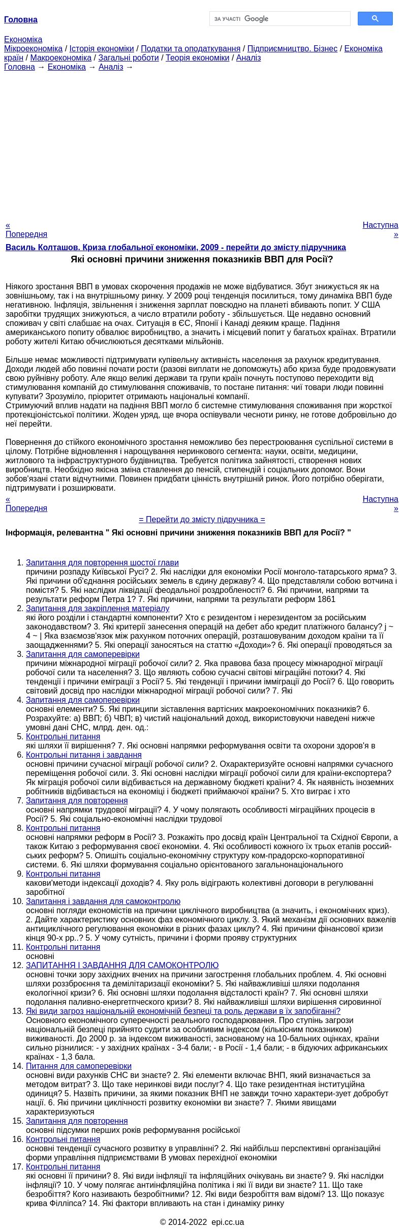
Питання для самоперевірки (79, 1066)
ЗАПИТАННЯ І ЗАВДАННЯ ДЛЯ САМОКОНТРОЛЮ (122, 965)
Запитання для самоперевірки (83, 654)
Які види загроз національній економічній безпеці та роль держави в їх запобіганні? (183, 1011)
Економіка (23, 39)
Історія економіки (102, 48)
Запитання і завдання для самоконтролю (103, 901)
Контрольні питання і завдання (84, 754)
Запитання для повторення (77, 800)
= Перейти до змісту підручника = (202, 519)
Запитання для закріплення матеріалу (97, 608)
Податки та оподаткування (190, 48)
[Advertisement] (202, 143)
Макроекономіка (60, 57)
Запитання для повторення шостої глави (102, 562)
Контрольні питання (63, 736)
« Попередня (26, 229)
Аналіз (248, 57)
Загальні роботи (128, 57)
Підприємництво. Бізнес (292, 48)
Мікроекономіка (33, 48)
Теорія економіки (197, 57)
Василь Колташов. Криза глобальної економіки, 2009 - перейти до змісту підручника (176, 247)
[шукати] (279, 18)
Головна (19, 67)
